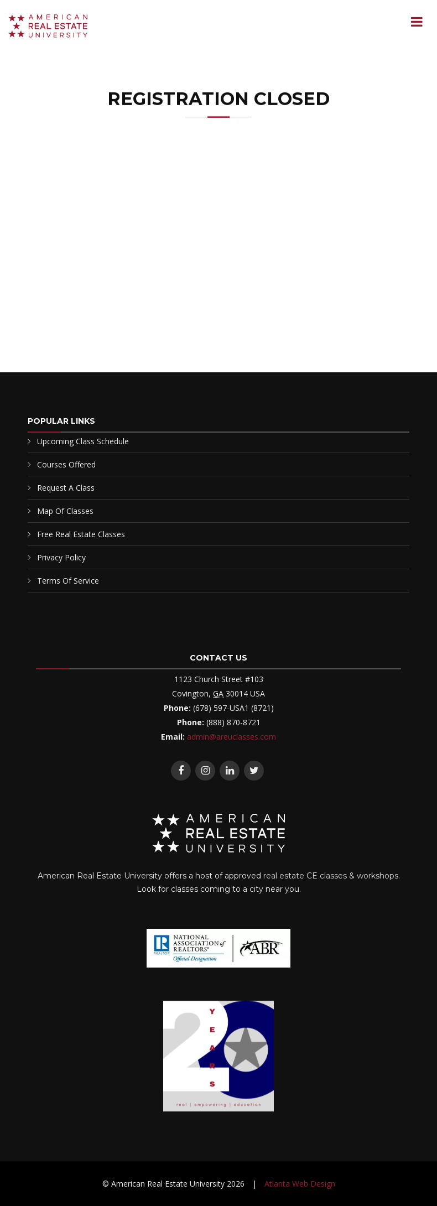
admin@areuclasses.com (231, 736)
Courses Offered (66, 464)
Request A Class (66, 487)
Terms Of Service (68, 580)
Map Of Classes (65, 511)
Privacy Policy (61, 557)
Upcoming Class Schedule (83, 441)
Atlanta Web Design (299, 1183)
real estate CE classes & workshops (330, 876)
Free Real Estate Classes (81, 534)
